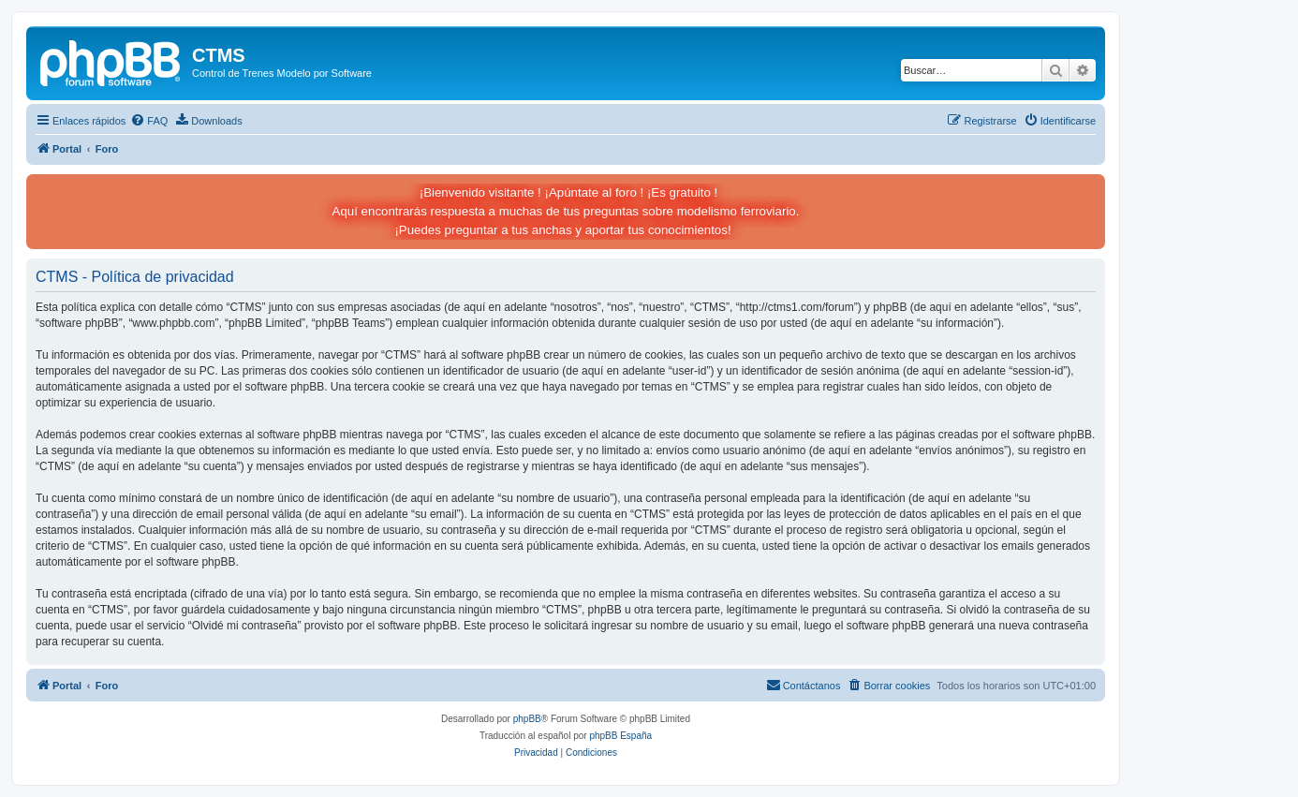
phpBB (527, 719)
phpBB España (620, 736)
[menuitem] (149, 121)
